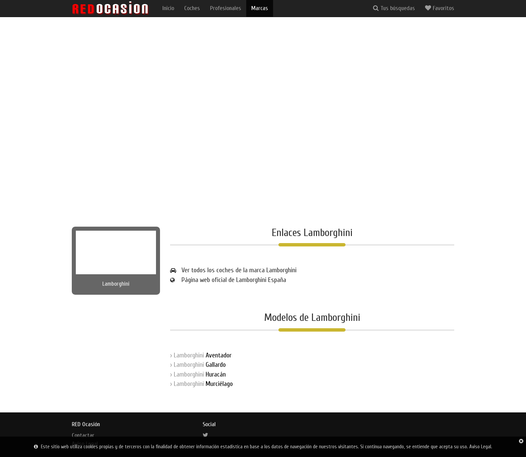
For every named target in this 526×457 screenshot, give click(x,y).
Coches (192, 8)
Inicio (168, 8)
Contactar (83, 435)
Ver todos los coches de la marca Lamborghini (239, 270)
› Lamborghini (200, 355)
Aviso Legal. (480, 447)
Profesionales (225, 8)
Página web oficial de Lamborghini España (233, 280)
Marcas (259, 8)
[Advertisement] (263, 160)
